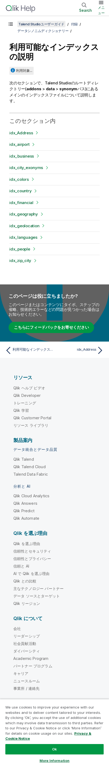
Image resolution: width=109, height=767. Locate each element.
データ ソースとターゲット (36, 596)
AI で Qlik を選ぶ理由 (31, 573)
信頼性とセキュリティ (32, 551)
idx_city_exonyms (26, 167)
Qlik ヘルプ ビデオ (29, 388)
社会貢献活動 (24, 643)
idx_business (21, 156)
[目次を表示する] (11, 24)
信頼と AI (21, 566)
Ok (54, 749)
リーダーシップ (26, 636)
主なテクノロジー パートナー (38, 588)
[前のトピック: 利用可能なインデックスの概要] (28, 350)
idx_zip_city (20, 260)
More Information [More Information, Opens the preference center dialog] (54, 760)
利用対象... (24, 70)
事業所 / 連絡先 (26, 688)
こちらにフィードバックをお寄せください (51, 327)
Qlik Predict (23, 510)
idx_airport (19, 144)
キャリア (21, 673)
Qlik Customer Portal (32, 418)
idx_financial (21, 202)
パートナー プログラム (32, 666)
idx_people (19, 249)
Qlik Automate (26, 518)
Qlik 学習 (21, 410)
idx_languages (23, 237)
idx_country (20, 190)
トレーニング (24, 403)
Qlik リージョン (26, 603)
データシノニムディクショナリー (42, 31)
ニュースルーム (26, 681)
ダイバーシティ (26, 651)
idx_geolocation (24, 225)
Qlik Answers (25, 503)
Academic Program (31, 658)
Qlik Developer (27, 395)
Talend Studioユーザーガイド (41, 24)
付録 (74, 24)
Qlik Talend (23, 459)
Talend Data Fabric (30, 474)
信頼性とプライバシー (32, 558)
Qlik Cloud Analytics (31, 496)
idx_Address (21, 132)
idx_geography (23, 214)
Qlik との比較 (24, 581)
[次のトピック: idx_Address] (80, 350)
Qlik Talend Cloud (29, 466)
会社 (17, 628)
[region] (54, 733)
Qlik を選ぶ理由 (26, 543)
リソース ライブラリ (31, 425)
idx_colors (19, 179)
